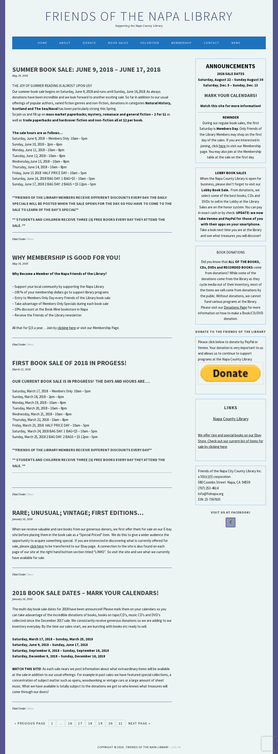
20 (110, 723)
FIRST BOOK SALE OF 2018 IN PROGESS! (69, 363)
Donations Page (235, 307)
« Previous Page (30, 723)
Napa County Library (230, 418)
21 (121, 723)
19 (100, 723)
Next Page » (139, 723)
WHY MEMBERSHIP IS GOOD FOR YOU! (66, 257)
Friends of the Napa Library (139, 16)
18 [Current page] (90, 723)
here (222, 146)
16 (70, 723)
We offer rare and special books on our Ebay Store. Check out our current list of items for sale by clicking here (230, 441)
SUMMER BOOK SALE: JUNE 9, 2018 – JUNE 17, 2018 (86, 69)
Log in (176, 747)
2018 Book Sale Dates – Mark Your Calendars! (85, 593)
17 (80, 723)
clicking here (67, 328)
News (30, 239)
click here (37, 546)
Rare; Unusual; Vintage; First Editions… (78, 512)
